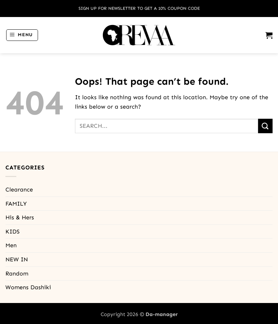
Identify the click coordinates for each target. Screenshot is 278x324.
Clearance (19, 189)
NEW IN (16, 259)
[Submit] (265, 126)
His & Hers (19, 217)
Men (11, 245)
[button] (22, 35)
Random (16, 273)
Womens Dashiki (28, 287)
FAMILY (16, 203)
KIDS (12, 231)
